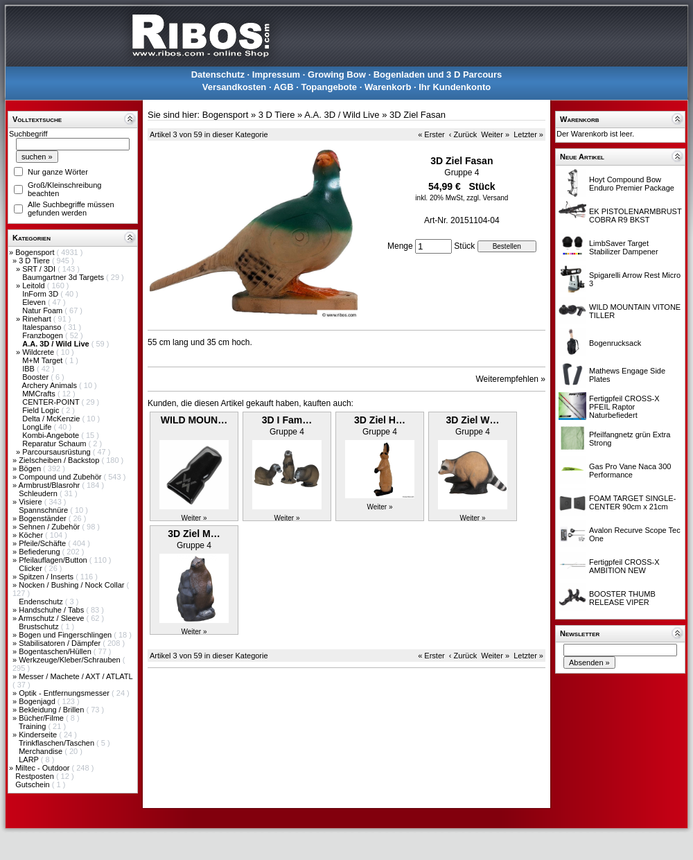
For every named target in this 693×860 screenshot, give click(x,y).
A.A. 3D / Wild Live (341, 114)
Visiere (31, 502)
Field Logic (41, 410)
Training (33, 726)
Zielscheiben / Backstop (60, 460)
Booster (36, 377)
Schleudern (39, 493)
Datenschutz (218, 74)
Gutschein (33, 784)
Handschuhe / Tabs (52, 610)
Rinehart (37, 319)
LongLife (37, 427)
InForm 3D (41, 294)
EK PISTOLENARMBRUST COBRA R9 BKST (635, 215)
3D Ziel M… (194, 533)
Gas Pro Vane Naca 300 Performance (630, 470)
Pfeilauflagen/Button (54, 560)
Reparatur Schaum (55, 443)
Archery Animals (51, 385)
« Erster (431, 134)
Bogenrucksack (615, 343)
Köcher (32, 535)
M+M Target (43, 360)
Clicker (31, 568)
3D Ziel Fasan (417, 114)
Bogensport (35, 252)
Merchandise (41, 751)
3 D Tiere (35, 260)
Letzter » (528, 134)
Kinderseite (39, 734)
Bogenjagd (38, 701)
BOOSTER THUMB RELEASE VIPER (622, 598)
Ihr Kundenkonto (455, 87)
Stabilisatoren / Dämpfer (61, 643)
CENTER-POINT (51, 402)
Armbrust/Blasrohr (50, 485)
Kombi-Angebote (51, 435)
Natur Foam (43, 310)
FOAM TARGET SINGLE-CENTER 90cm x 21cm (632, 502)
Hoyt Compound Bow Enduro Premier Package (631, 183)
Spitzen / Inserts (47, 576)
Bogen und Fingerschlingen (66, 635)
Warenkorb (388, 87)
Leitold (34, 285)
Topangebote (329, 87)
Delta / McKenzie (52, 418)
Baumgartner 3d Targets (64, 277)
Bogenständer (44, 518)
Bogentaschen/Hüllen (56, 651)
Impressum (276, 74)
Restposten (35, 776)
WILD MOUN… (194, 419)
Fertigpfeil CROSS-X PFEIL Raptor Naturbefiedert (624, 406)
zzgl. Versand (487, 198)
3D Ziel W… (472, 419)
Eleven (35, 302)
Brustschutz (40, 626)
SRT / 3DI (40, 269)
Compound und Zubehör (61, 477)
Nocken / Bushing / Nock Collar (72, 585)
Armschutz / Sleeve (53, 618)
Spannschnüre (44, 510)
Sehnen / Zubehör (50, 527)
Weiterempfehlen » (511, 379)
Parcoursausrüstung (57, 452)
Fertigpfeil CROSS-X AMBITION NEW (624, 566)
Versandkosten (234, 87)
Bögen (31, 468)
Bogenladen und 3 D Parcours (438, 74)
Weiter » (495, 134)
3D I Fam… (287, 419)
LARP (30, 759)
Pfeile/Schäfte (43, 543)
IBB (29, 369)
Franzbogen (43, 335)
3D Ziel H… (379, 419)
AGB (284, 87)
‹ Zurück (463, 134)
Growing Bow (337, 74)
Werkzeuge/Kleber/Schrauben (71, 660)
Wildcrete (39, 352)
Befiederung (40, 551)
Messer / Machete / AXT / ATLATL (75, 676)
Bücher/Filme (42, 718)
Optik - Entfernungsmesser (65, 693)
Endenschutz (42, 601)
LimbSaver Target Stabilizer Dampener (623, 247)
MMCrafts (40, 393)
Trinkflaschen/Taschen (57, 743)
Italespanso (42, 327)
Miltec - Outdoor (43, 768)
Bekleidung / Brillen (52, 709)
